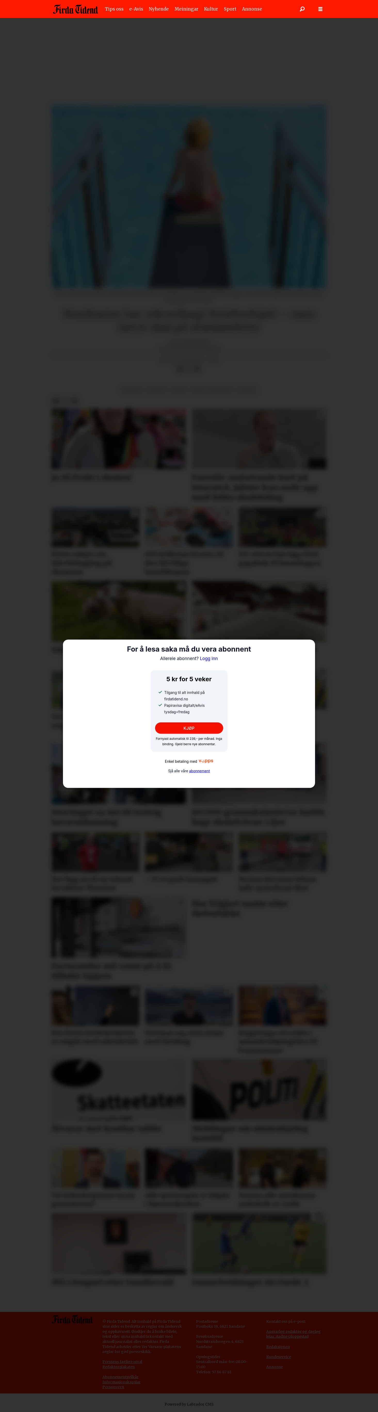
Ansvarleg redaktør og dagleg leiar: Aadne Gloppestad (293, 1334)
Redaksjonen (278, 1346)
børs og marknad (211, 390)
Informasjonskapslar (121, 1382)
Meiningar (186, 9)
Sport (230, 9)
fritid (179, 390)
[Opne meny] (320, 9)
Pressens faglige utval (122, 1361)
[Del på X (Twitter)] (189, 369)
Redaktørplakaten (118, 1367)
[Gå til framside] (75, 9)
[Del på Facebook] (180, 369)
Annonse (252, 9)
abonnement (199, 771)
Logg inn (189, 658)
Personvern (113, 1387)
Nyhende (159, 9)
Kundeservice (278, 1356)
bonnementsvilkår (122, 1377)
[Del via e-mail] (197, 369)
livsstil (246, 390)
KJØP (189, 728)
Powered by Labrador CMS (189, 1404)
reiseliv (157, 390)
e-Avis (136, 9)
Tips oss (114, 9)
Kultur (211, 9)
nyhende (132, 390)
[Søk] (302, 9)
